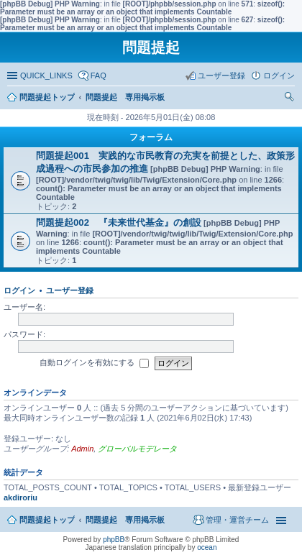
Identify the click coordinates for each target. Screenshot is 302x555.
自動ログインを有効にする (94, 363)
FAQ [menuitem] (98, 75)
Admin (82, 448)
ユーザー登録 (69, 290)
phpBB (113, 539)
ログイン (19, 290)
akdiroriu (20, 497)
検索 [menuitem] (291, 98)
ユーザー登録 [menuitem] (221, 75)
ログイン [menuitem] (279, 75)
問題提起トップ (47, 519)
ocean (206, 547)
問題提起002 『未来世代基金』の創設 (118, 222)
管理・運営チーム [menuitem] (237, 519)
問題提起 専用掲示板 (125, 519)
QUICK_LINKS (46, 75)
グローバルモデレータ (137, 448)
